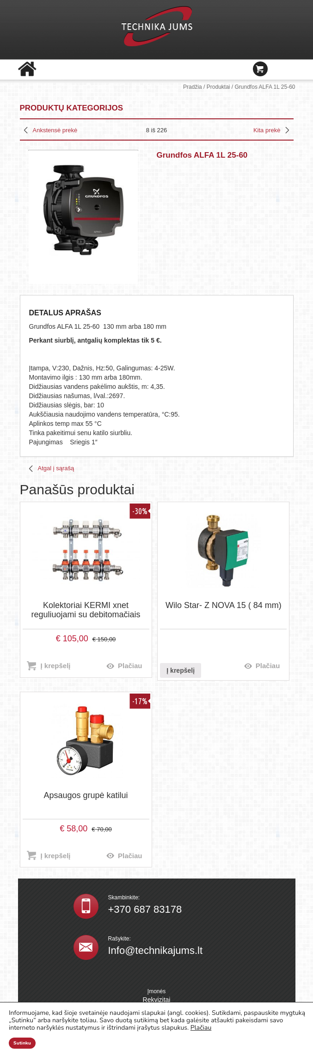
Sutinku (22, 1043)
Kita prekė (267, 130)
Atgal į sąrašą (56, 468)
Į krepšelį (56, 666)
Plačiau (130, 666)
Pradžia (192, 87)
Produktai (218, 87)
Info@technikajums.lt (155, 950)
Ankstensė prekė (55, 130)
